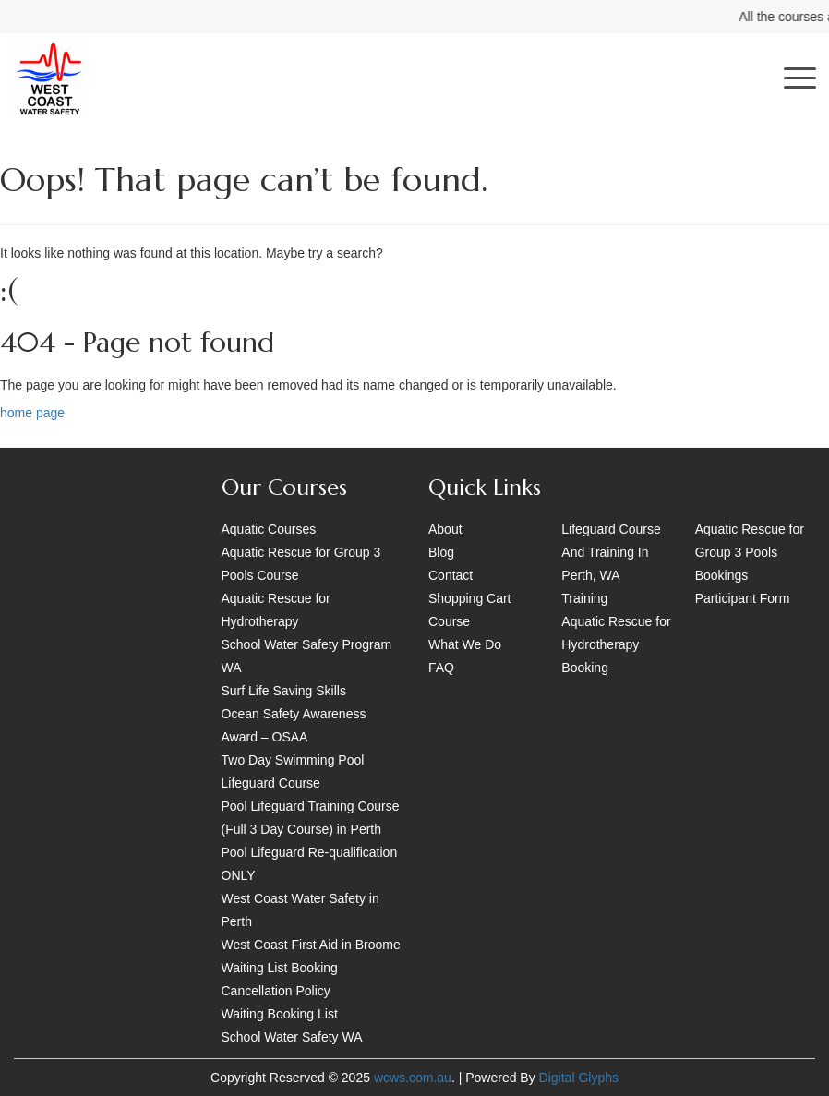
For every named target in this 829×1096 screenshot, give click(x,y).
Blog (441, 552)
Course (449, 621)
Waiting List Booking (280, 967)
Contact (450, 575)
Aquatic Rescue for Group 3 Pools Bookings (749, 552)
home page (32, 412)
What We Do (464, 644)
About (445, 529)
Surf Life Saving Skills (284, 690)
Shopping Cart (469, 598)
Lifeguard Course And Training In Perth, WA (610, 552)
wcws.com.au (412, 1077)
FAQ (441, 667)
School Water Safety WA (292, 1037)
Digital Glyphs (579, 1077)
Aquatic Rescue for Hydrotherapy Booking (615, 644)
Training (584, 598)
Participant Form (742, 598)
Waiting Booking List (280, 1013)
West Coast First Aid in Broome (311, 944)
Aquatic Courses (269, 529)
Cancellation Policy (276, 990)
